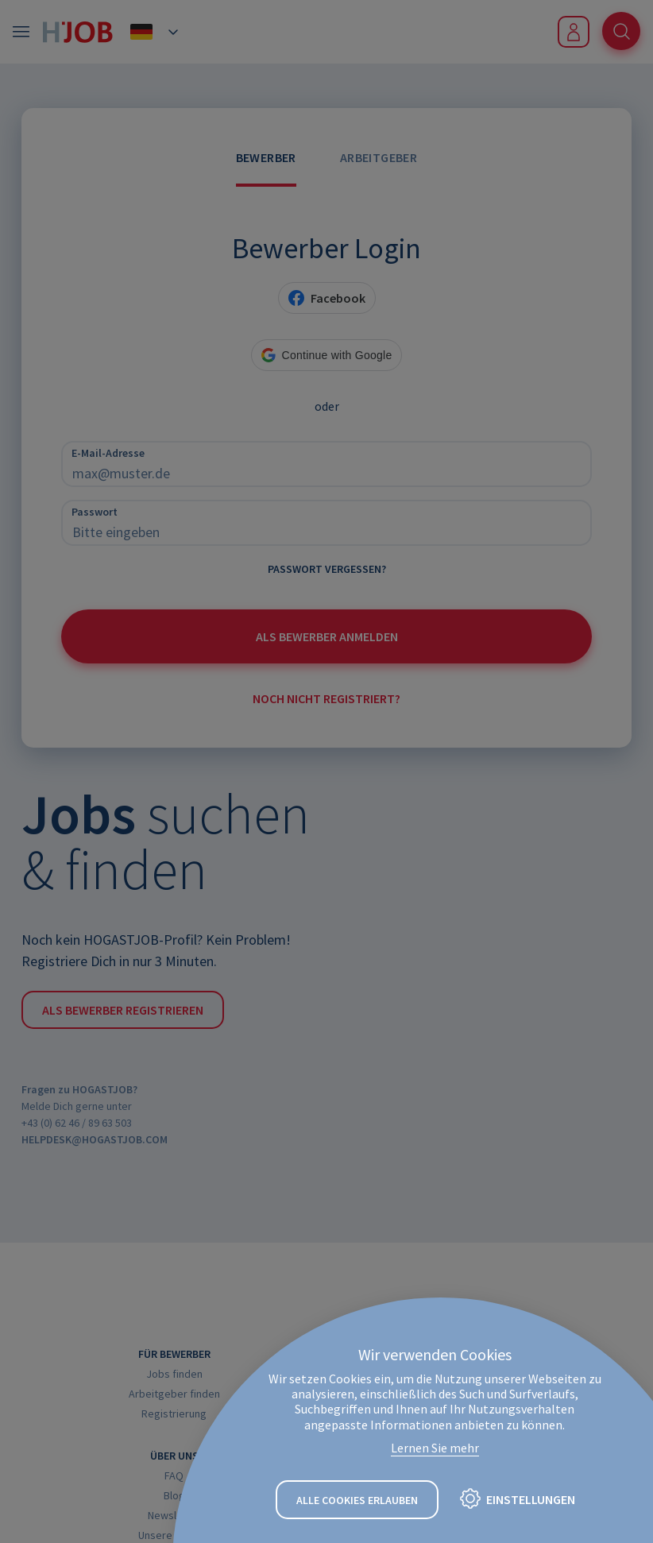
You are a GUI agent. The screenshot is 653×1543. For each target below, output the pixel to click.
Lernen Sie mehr (435, 1448)
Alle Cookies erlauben (357, 1500)
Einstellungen (530, 1499)
